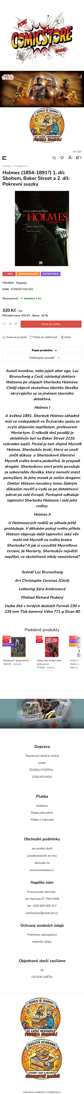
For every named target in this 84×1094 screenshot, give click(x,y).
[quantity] (10, 323)
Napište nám (42, 882)
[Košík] (78, 157)
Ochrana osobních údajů (42, 925)
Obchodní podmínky (42, 839)
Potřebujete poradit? (42, 358)
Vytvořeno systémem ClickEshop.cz (42, 1092)
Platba (42, 796)
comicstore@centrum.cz (41, 913)
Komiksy (7, 166)
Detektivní (20, 166)
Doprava (42, 746)
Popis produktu (42, 350)
